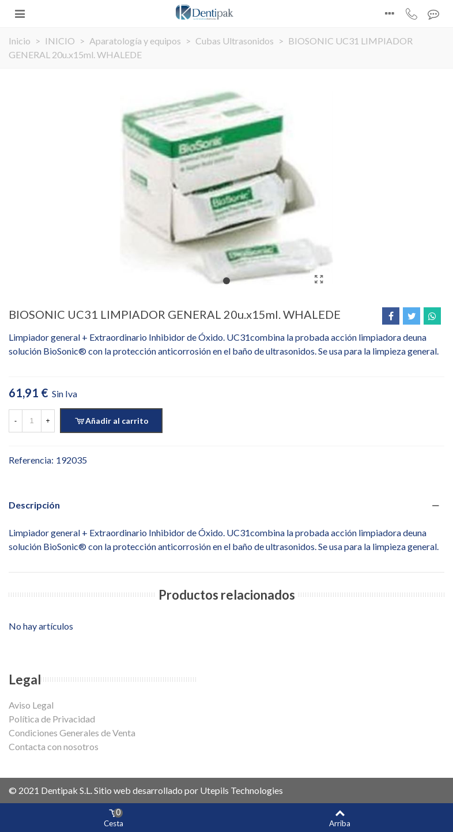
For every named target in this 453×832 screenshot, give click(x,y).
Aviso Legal (31, 704)
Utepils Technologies (241, 790)
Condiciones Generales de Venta (72, 732)
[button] (226, 280)
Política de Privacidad (52, 718)
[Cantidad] (31, 420)
